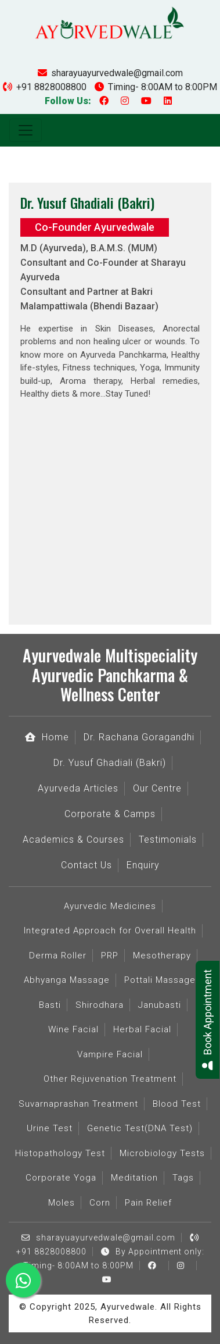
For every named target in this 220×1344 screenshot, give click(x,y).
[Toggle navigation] (25, 130)
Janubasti (159, 1005)
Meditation (134, 1177)
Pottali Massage (160, 980)
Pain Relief (148, 1202)
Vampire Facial (110, 1054)
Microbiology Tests (162, 1153)
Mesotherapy (162, 955)
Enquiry (143, 865)
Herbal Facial (142, 1029)
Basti (50, 1005)
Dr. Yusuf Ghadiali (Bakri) (109, 762)
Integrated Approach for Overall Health (110, 930)
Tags (183, 1177)
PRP (109, 955)
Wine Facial (73, 1029)
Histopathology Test (60, 1153)
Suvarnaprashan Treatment (78, 1104)
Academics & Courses (73, 839)
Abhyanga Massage (67, 980)
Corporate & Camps (110, 813)
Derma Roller (57, 955)
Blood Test (177, 1104)
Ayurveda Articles (78, 788)
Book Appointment (207, 1019)
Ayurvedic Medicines (110, 906)
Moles (61, 1202)
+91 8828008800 (44, 86)
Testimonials (168, 839)
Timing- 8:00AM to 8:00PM (156, 86)
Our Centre (157, 788)
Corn (99, 1202)
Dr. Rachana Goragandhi (139, 737)
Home (47, 737)
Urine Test (50, 1128)
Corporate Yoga (61, 1177)
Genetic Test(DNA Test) (140, 1128)
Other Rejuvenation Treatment (110, 1079)
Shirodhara (99, 1005)
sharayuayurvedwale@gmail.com (110, 73)
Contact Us (86, 865)
